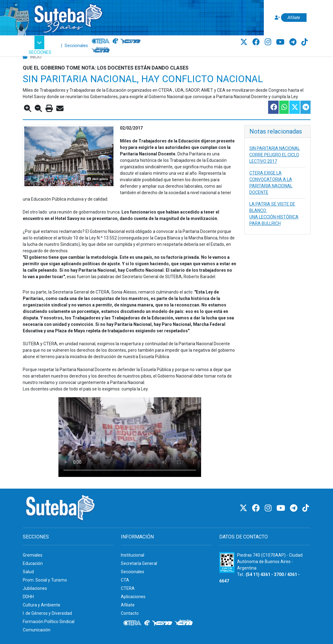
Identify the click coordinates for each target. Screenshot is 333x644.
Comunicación (36, 629)
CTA (125, 580)
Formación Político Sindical (48, 621)
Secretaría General (139, 563)
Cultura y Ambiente (41, 604)
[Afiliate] (290, 17)
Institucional (132, 555)
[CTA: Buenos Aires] (102, 50)
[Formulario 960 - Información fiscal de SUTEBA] (227, 562)
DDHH (28, 596)
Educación (33, 563)
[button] (40, 45)
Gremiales (32, 555)
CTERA (128, 588)
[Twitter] (244, 42)
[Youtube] (281, 42)
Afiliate (128, 604)
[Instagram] (269, 42)
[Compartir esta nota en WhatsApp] (284, 107)
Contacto (130, 613)
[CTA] (131, 41)
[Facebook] (257, 42)
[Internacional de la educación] (115, 41)
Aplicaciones (133, 596)
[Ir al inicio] (68, 16)
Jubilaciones (35, 588)
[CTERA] (101, 41)
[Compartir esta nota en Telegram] (305, 107)
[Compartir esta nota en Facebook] (273, 107)
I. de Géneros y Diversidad (47, 613)
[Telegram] (293, 42)
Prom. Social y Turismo (45, 580)
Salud (28, 571)
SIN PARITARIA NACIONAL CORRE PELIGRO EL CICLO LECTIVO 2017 (274, 155)
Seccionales (76, 45)
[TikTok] (304, 42)
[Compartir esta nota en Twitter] (294, 107)
